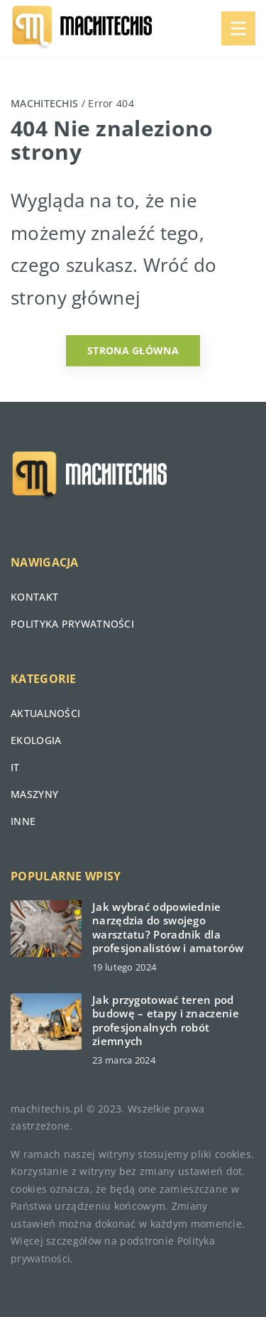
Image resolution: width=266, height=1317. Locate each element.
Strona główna (133, 350)
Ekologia (36, 740)
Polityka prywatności (72, 623)
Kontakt (34, 596)
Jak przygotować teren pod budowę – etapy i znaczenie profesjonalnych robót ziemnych (165, 1021)
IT (15, 767)
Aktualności (45, 713)
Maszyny (34, 794)
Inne (23, 821)
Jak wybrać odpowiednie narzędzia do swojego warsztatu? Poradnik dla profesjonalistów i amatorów (167, 928)
